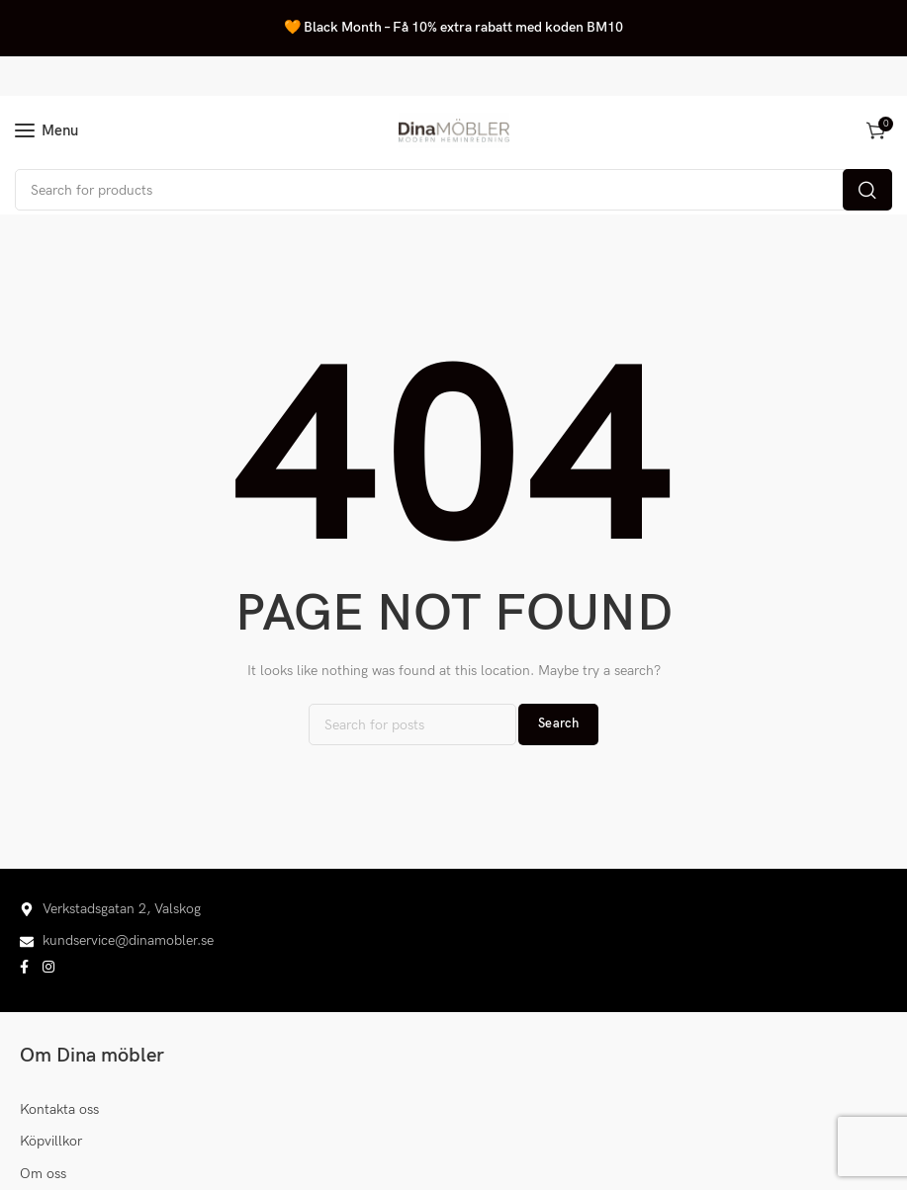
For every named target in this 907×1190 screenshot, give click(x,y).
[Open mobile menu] (46, 130)
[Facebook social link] (24, 967)
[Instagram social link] (48, 967)
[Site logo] (454, 130)
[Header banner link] (453, 28)
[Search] (453, 190)
